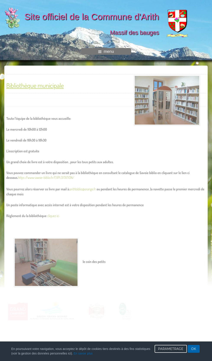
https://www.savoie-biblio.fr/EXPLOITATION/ (46, 177)
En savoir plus (83, 353)
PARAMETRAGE (170, 349)
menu (106, 51)
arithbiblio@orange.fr (83, 188)
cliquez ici (53, 215)
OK (193, 349)
